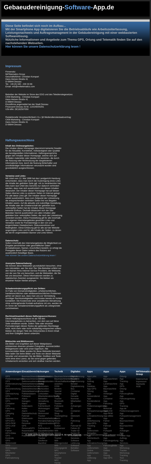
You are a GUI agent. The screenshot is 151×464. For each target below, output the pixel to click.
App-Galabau (91, 385)
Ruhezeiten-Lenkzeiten (44, 392)
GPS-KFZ (10, 421)
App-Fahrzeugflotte (110, 444)
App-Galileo (106, 449)
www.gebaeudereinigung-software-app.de (103, 435)
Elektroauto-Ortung (27, 419)
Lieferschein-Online (93, 449)
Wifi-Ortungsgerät (60, 446)
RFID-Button (57, 424)
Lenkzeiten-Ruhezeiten (43, 387)
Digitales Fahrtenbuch (44, 404)
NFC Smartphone (60, 451)
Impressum (141, 381)
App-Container (108, 397)
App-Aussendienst (93, 394)
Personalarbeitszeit (47, 418)
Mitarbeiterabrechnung (48, 396)
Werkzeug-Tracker (125, 449)
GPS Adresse (9, 417)
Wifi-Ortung (57, 431)
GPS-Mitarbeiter (10, 451)
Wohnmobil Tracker (43, 414)
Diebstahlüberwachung (32, 384)
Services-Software (75, 439)
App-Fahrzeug (107, 402)
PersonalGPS (28, 428)
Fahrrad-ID (76, 425)
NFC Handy (57, 461)
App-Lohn (91, 376)
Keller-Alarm (25, 409)
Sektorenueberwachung (33, 381)
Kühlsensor (59, 428)
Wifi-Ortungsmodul (61, 441)
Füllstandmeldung (46, 423)
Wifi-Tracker (58, 436)
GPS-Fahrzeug (9, 407)
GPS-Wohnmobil (10, 441)
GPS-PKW (10, 423)
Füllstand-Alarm (26, 397)
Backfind (42, 443)
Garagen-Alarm (26, 402)
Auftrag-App (123, 439)
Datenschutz (142, 379)
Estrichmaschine (29, 433)
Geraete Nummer (75, 397)
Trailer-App (125, 435)
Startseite (140, 384)
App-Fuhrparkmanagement (97, 409)
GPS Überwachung (12, 392)
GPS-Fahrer (8, 429)
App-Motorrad (107, 407)
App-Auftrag (90, 380)
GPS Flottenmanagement (14, 377)
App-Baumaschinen (110, 377)
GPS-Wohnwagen (11, 446)
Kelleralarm (27, 406)
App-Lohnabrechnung (95, 414)
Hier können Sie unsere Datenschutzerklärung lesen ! (42, 46)
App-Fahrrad (107, 424)
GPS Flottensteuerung (13, 382)
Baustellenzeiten (46, 430)
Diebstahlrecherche (31, 388)
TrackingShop (61, 416)
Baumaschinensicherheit (33, 379)
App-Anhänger (108, 392)
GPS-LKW (10, 425)
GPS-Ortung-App (123, 388)
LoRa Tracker (58, 397)
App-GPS (107, 458)
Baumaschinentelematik (65, 379)
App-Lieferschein (93, 429)
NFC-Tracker (58, 456)
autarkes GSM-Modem (58, 386)
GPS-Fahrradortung (12, 456)
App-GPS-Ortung (92, 389)
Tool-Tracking (124, 459)
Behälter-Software (75, 449)
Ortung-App (123, 377)
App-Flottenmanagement (96, 404)
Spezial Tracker (58, 392)
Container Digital (75, 392)
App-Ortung (106, 454)
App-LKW (108, 411)
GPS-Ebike (10, 433)
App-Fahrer (106, 419)
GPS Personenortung (13, 387)
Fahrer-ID (75, 428)
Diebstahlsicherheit (31, 386)
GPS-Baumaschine (11, 397)
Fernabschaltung (46, 421)
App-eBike (108, 416)
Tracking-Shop (58, 412)
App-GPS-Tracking (92, 424)
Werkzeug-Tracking (125, 454)
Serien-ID (75, 433)
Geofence (42, 440)
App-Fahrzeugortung (110, 439)
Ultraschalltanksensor (64, 381)
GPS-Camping (9, 412)
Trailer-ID (75, 430)
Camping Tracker (42, 436)
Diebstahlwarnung (30, 391)
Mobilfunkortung (45, 433)
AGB (138, 386)
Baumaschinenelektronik (66, 376)
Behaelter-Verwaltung (43, 399)
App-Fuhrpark (107, 429)
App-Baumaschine (109, 387)
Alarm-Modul (57, 419)
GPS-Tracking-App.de (124, 406)
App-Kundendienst (93, 399)
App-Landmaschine (110, 382)
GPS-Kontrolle (9, 436)
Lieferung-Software (75, 444)
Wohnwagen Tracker (44, 409)
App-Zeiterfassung (93, 419)
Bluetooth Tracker (58, 402)
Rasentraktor (28, 430)
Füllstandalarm (29, 393)
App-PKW (108, 413)
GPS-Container (10, 402)
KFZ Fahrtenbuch (44, 426)
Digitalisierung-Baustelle (78, 377)
